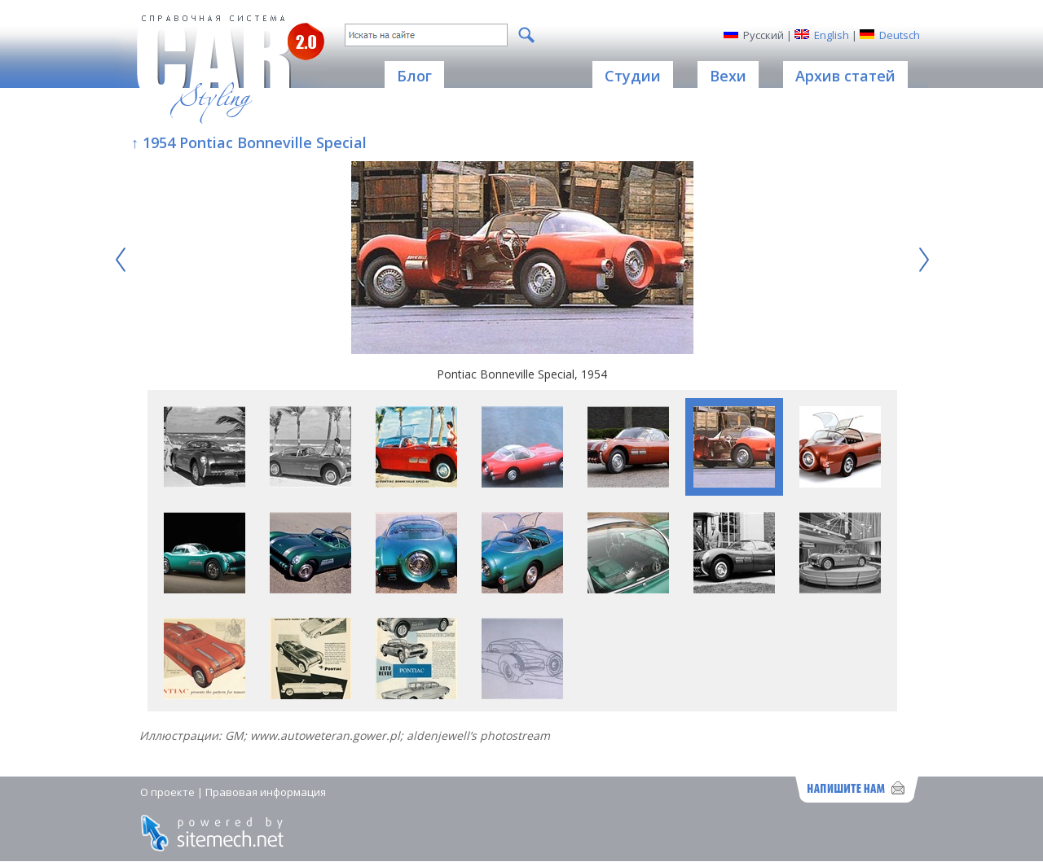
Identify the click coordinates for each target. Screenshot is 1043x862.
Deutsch (899, 35)
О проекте (167, 792)
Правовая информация (265, 792)
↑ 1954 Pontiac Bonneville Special (249, 142)
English (831, 35)
